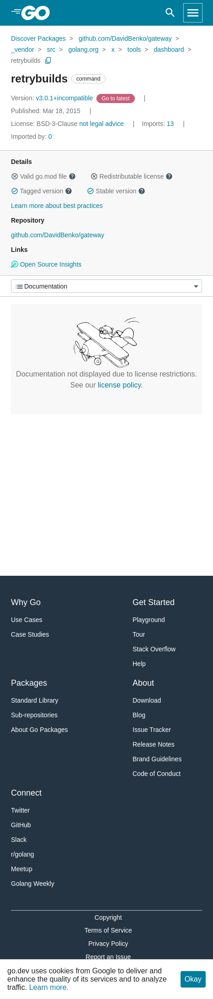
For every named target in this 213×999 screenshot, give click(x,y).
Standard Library (35, 700)
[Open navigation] (193, 13)
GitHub (21, 825)
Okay (193, 979)
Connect (26, 792)
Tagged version (41, 191)
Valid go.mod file (43, 176)
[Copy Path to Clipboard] (48, 60)
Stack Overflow (154, 649)
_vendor (22, 49)
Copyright (108, 917)
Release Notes (154, 744)
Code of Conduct (157, 773)
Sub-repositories (34, 715)
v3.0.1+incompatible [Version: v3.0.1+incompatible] (53, 98)
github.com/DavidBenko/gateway (125, 38)
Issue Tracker (152, 729)
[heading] (38, 12)
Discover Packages (38, 38)
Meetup (21, 869)
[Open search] (170, 12)
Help (139, 663)
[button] (14, 176)
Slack (19, 839)
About (143, 683)
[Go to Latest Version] (116, 98)
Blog (139, 715)
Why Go (26, 602)
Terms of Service (108, 930)
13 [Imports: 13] (159, 123)
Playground (149, 619)
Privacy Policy (108, 943)
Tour (139, 634)
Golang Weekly (32, 883)
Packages (29, 683)
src (51, 49)
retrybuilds (26, 60)
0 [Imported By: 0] (31, 136)
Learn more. (49, 987)
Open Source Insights (46, 264)
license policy (119, 385)
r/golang (22, 854)
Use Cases (26, 619)
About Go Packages (39, 729)
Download (147, 700)
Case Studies (30, 634)
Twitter (20, 810)
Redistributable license (132, 176)
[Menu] (106, 286)
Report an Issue (108, 957)
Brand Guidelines (157, 759)
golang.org (83, 49)
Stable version (116, 191)
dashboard (169, 49)
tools (134, 49)
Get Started (154, 602)
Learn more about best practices (57, 205)
